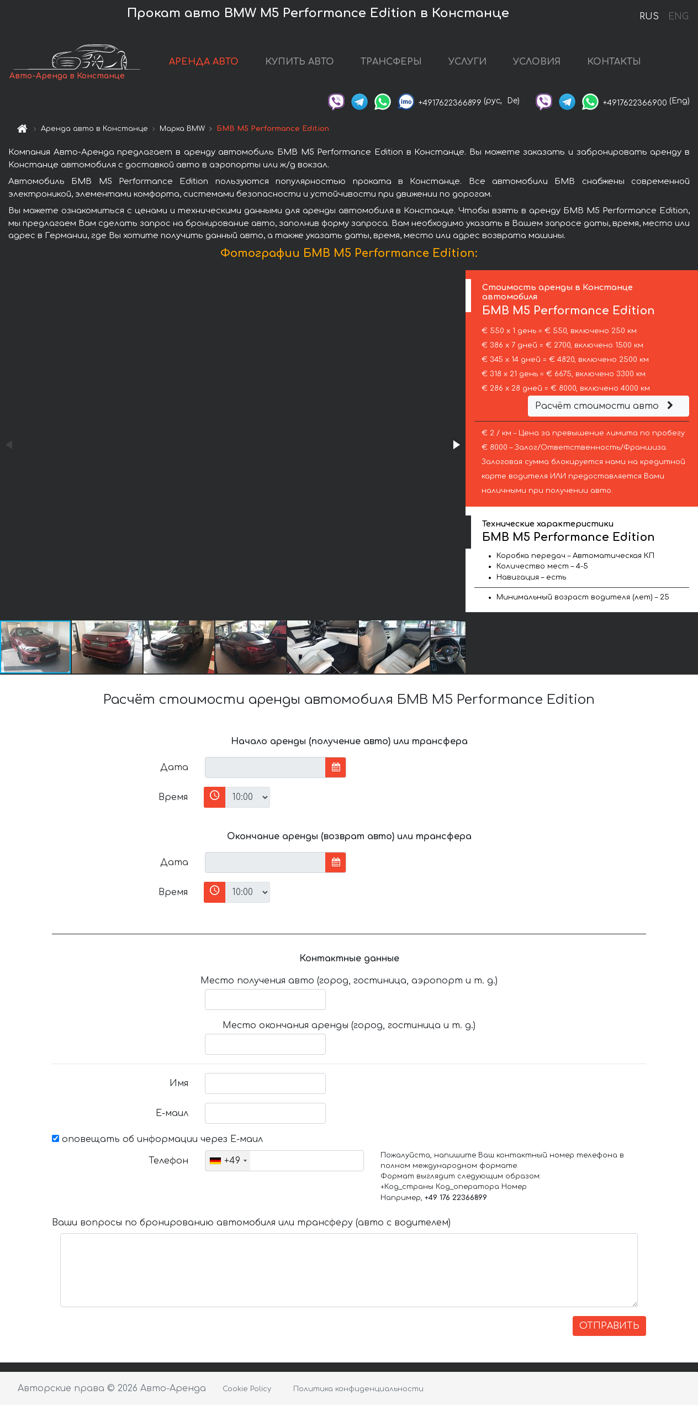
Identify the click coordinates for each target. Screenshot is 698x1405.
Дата (174, 767)
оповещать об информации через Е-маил (157, 1139)
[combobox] (227, 1161)
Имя (179, 1083)
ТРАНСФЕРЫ (391, 62)
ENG (678, 17)
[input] (265, 767)
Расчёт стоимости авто (605, 406)
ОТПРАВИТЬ (609, 1326)
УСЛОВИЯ (536, 62)
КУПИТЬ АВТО (299, 62)
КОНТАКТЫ (614, 62)
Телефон (168, 1161)
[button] (455, 445)
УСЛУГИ (467, 62)
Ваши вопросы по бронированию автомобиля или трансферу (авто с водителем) (251, 1223)
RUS (649, 17)
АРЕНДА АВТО (204, 62)
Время (173, 797)
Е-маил (172, 1113)
